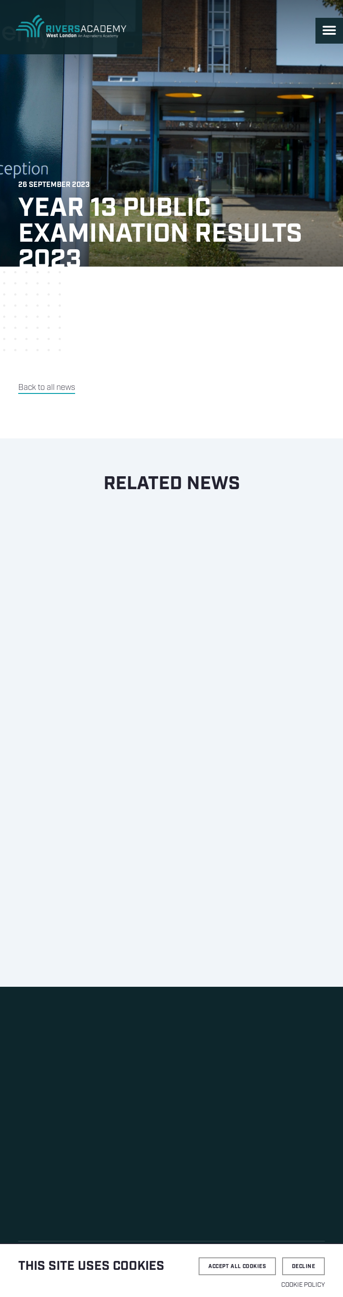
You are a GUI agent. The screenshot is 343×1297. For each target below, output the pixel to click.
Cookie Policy (303, 1285)
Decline (303, 1266)
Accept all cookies (237, 1266)
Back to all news (46, 387)
